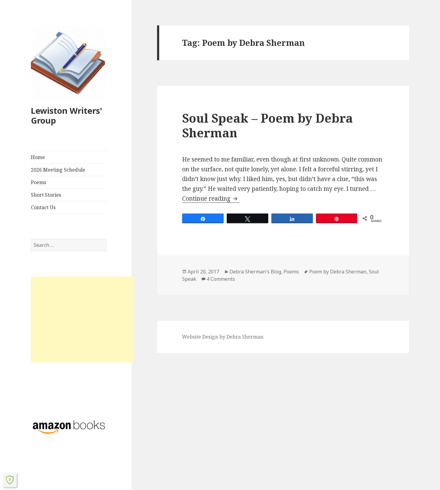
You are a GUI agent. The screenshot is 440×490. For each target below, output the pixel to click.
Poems (38, 182)
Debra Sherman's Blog (255, 271)
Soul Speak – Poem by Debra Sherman (267, 125)
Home (38, 157)
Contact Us (43, 207)
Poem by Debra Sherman (337, 271)
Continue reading (210, 198)
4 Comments (221, 279)
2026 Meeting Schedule (58, 169)
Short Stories (46, 194)
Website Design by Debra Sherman (222, 336)
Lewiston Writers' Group (66, 115)
